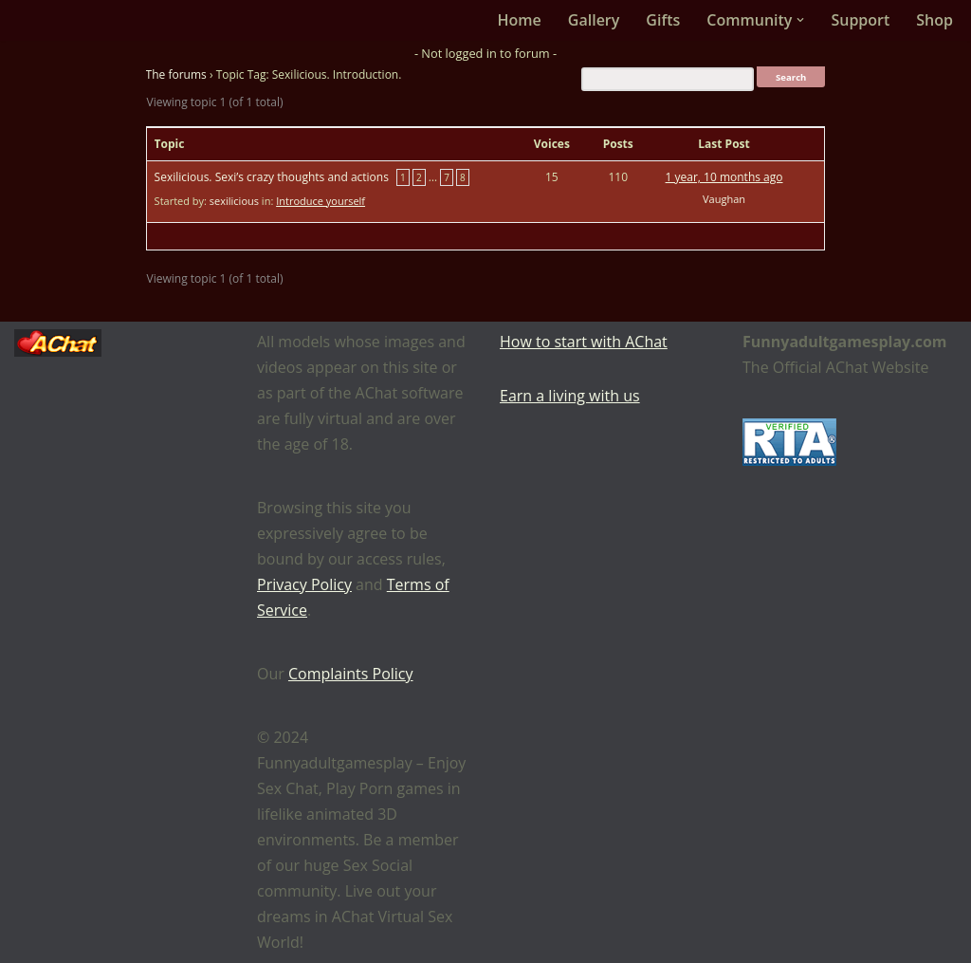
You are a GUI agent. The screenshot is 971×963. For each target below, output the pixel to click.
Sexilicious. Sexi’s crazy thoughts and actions (272, 177)
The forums (176, 74)
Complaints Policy (350, 673)
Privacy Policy (304, 584)
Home (519, 19)
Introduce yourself (320, 201)
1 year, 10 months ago (724, 177)
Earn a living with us (570, 395)
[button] (800, 20)
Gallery (594, 19)
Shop (934, 19)
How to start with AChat (584, 341)
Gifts (663, 19)
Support (860, 19)
